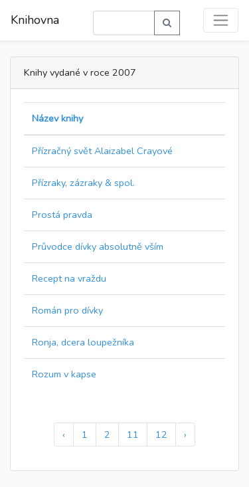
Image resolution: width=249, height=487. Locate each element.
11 (133, 434)
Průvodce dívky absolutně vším (97, 246)
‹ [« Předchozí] (63, 434)
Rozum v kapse (64, 374)
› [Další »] (185, 434)
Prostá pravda (62, 214)
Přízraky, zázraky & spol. (83, 182)
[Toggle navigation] (220, 20)
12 (161, 434)
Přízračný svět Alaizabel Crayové (102, 150)
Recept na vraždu (69, 278)
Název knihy (57, 118)
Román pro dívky (67, 310)
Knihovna (35, 20)
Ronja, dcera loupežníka (83, 342)
